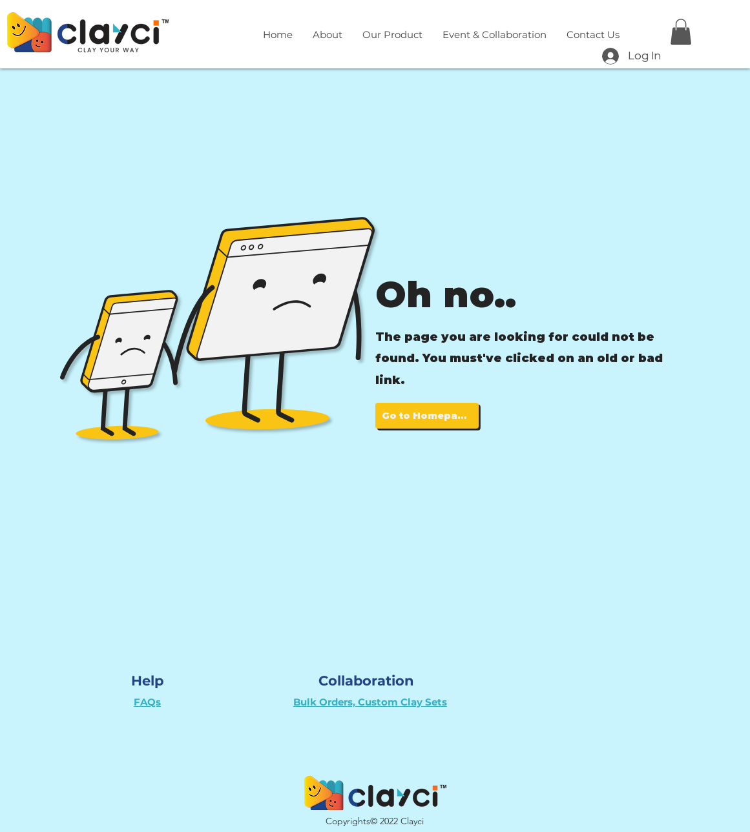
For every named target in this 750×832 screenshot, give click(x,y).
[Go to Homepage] (427, 416)
